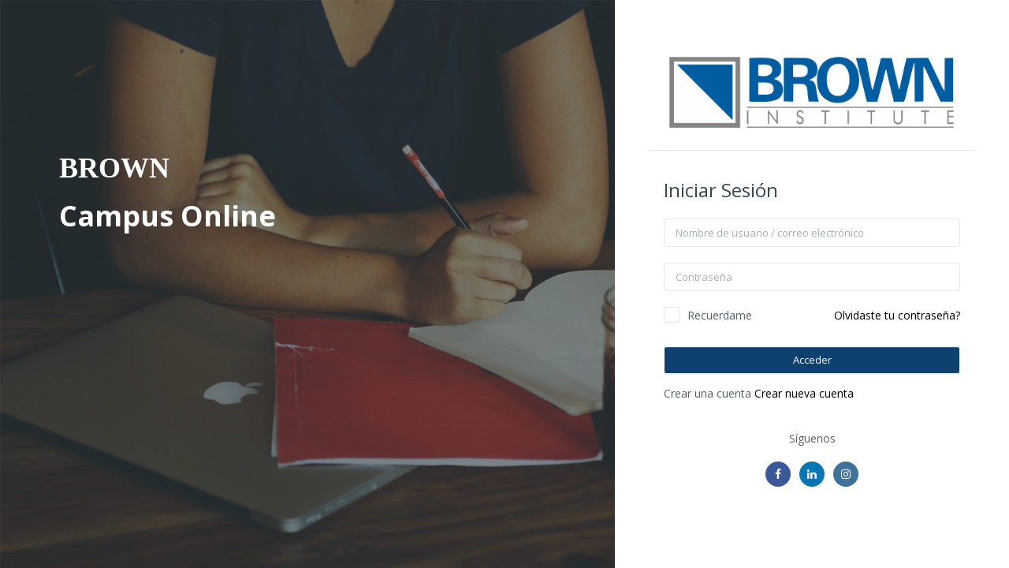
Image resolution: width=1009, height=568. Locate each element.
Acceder (812, 360)
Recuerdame (719, 315)
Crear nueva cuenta (804, 393)
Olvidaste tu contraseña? (897, 315)
